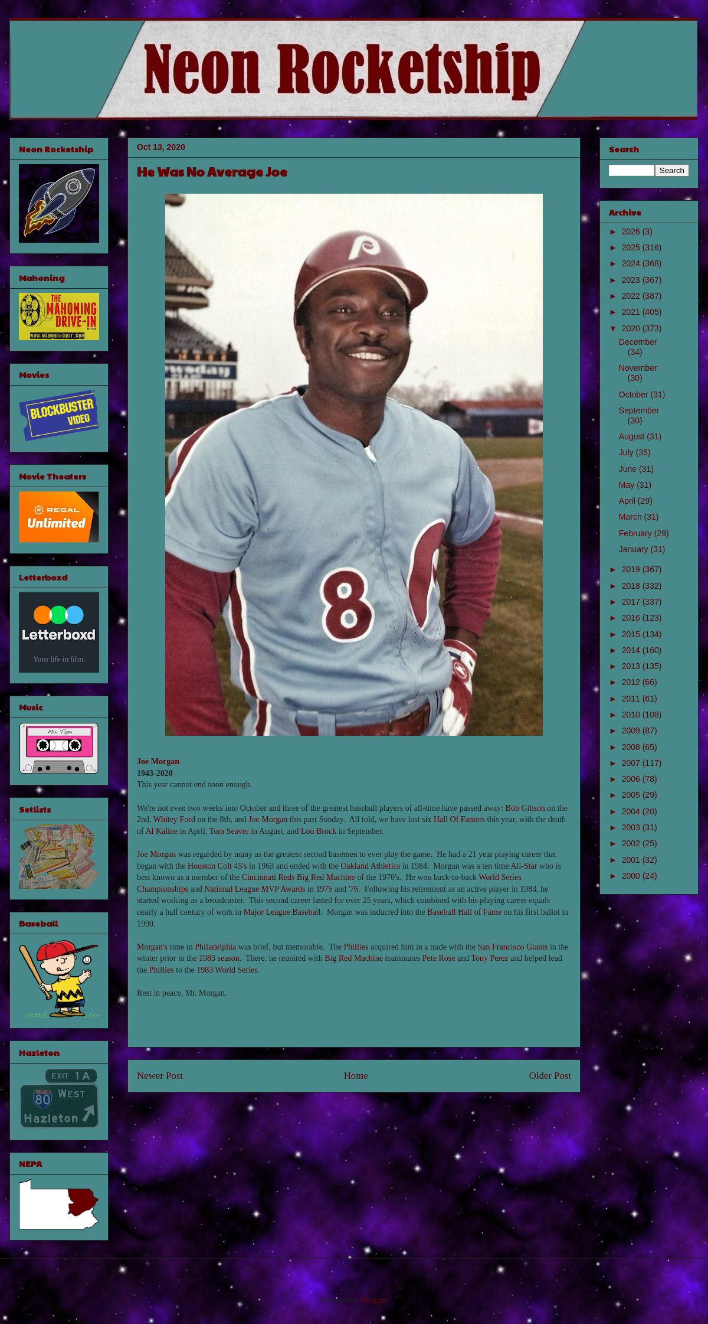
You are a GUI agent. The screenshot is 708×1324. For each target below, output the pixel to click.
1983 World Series (227, 970)
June (629, 469)
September (639, 410)
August (633, 436)
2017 (632, 601)
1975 (324, 889)
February (636, 533)
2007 (632, 763)
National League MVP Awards (254, 889)
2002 (632, 843)
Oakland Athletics (371, 866)
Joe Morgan (158, 761)
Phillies (355, 947)
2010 (632, 714)
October (635, 394)
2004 (632, 811)
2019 (632, 569)
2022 (632, 296)
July (627, 452)
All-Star (523, 866)
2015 (632, 634)
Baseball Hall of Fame (464, 912)
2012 (632, 682)
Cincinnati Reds (268, 877)
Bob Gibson (525, 808)
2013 (632, 666)
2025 (632, 247)
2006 (632, 779)
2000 (632, 876)
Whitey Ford (174, 819)
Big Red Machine (326, 877)
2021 (632, 312)
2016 (632, 617)
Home (356, 1075)
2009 (632, 730)
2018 (632, 586)
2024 (632, 263)
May (628, 485)
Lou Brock (318, 831)
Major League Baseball (282, 912)
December (638, 342)
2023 (632, 280)
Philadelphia (215, 947)
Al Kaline (161, 831)
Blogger (373, 1300)
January (635, 549)
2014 (632, 650)
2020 (632, 328)
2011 (632, 698)
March (631, 516)
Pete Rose (438, 958)
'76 (354, 889)
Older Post (550, 1075)
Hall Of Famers (459, 819)
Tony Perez (489, 958)
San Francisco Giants (512, 947)
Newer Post (160, 1075)
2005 (632, 795)
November (638, 368)
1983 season (219, 958)
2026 (632, 231)
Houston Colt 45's (217, 866)
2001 (632, 860)
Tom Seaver (229, 831)
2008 (632, 747)
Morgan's (152, 947)
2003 (632, 827)
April (628, 501)
